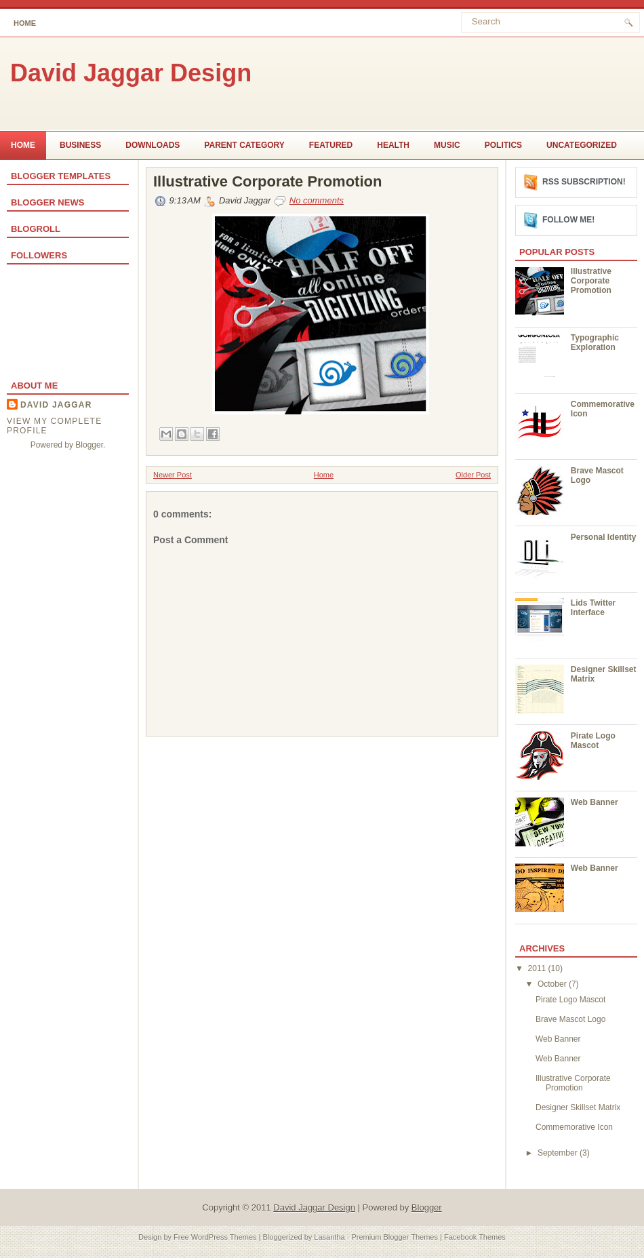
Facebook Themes (475, 1237)
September (559, 1153)
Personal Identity (604, 537)
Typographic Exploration (595, 342)
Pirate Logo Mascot (593, 740)
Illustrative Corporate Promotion (267, 181)
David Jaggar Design (130, 73)
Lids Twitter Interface (593, 607)
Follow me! (568, 219)
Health (393, 145)
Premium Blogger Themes (394, 1237)
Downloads (152, 145)
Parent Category (244, 145)
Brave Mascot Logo (570, 1019)
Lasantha (329, 1237)
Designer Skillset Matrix (578, 1107)
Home (25, 23)
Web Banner (594, 802)
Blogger (89, 445)
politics (503, 145)
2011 (538, 968)
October (553, 984)
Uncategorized (581, 145)
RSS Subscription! (584, 181)
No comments (316, 200)
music (447, 145)
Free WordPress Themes (215, 1237)
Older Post (473, 475)
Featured (331, 145)
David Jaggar (56, 405)
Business (80, 145)
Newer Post (172, 475)
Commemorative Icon (574, 1127)
